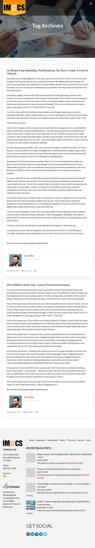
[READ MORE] (77, 463)
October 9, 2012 (13, 271)
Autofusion (7, 507)
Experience (40, 440)
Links (88, 440)
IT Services (71, 440)
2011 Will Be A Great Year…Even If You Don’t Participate (38, 284)
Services (80, 440)
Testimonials (52, 440)
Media (62, 440)
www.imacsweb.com (32, 259)
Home (31, 440)
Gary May (27, 271)
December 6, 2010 (14, 412)
